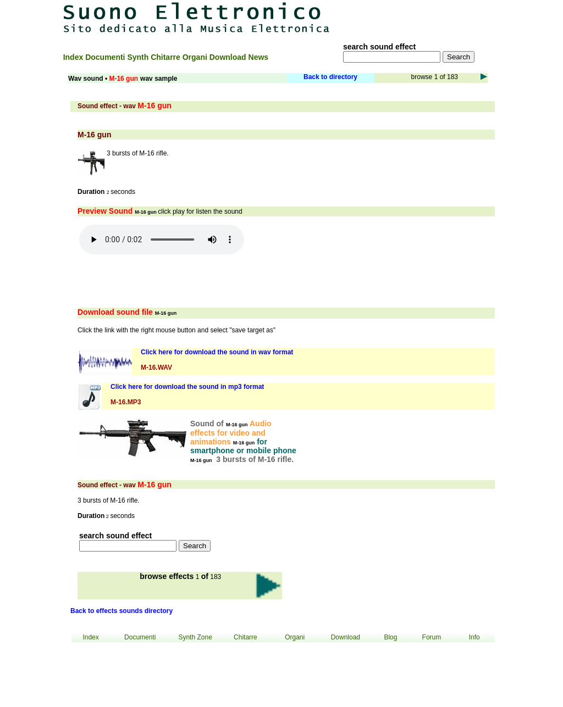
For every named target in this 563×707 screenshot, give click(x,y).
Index (74, 57)
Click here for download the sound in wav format (217, 352)
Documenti (106, 57)
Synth (139, 57)
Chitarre (167, 57)
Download (229, 57)
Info (474, 637)
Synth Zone (195, 637)
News (259, 57)
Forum (431, 637)
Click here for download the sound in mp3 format (187, 387)
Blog (390, 637)
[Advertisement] (423, 17)
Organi (196, 57)
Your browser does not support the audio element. (161, 239)
